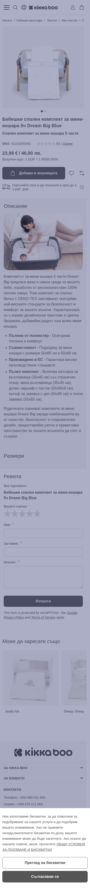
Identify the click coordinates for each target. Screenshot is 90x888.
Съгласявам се (45, 877)
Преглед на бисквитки (45, 863)
